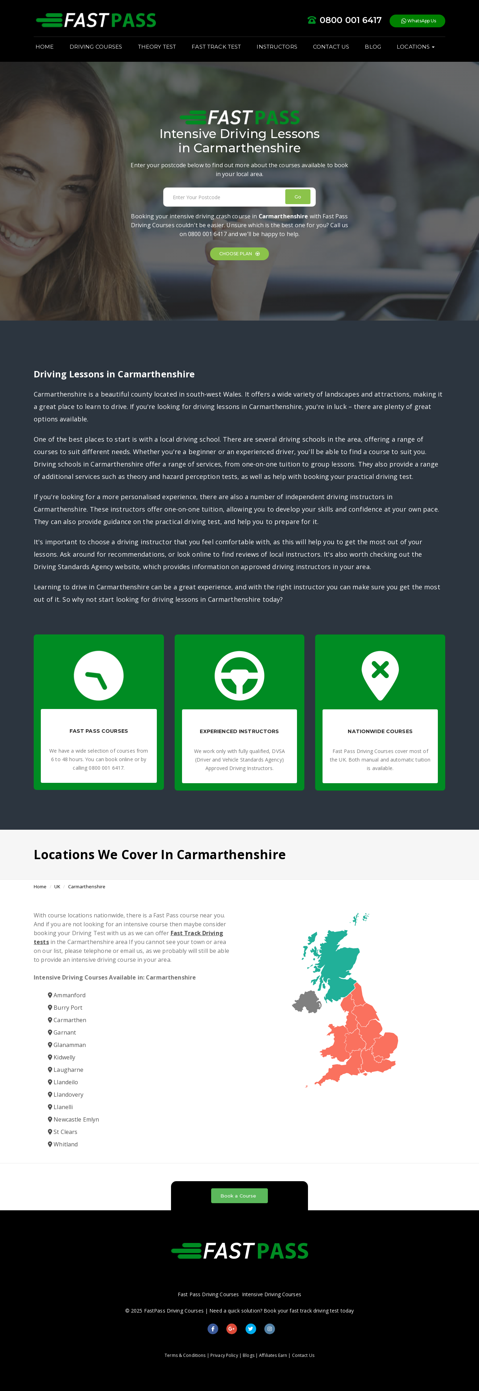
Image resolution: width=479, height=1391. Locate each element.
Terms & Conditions (185, 1355)
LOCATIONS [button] (416, 46)
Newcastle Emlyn (73, 1119)
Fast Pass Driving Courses (208, 1294)
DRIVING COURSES (96, 46)
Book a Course (238, 1196)
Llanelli (60, 1107)
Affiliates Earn (273, 1355)
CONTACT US (331, 46)
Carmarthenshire (87, 886)
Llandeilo (63, 1082)
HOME (44, 46)
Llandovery (66, 1094)
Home (40, 886)
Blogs (248, 1355)
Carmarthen (67, 1020)
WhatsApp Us (418, 21)
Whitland (63, 1144)
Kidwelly (61, 1057)
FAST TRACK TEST (216, 46)
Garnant (62, 1032)
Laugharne (65, 1070)
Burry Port (65, 1007)
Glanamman (67, 1045)
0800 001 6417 (207, 234)
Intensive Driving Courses (271, 1294)
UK (57, 886)
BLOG (373, 46)
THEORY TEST (157, 46)
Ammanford (67, 995)
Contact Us (303, 1355)
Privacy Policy (224, 1355)
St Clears (62, 1132)
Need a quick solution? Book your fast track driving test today (281, 1310)
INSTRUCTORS (277, 46)
